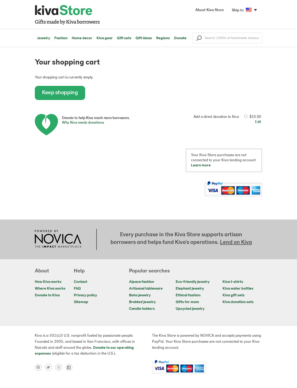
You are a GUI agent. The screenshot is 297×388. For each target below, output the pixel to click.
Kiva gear (105, 38)
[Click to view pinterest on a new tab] (40, 367)
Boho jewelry (140, 295)
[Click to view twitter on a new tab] (50, 367)
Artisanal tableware (146, 289)
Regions (163, 38)
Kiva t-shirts (233, 282)
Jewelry (43, 38)
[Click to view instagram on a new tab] (60, 367)
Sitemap (81, 302)
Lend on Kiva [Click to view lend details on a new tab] (236, 242)
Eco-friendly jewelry (193, 282)
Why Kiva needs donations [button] (83, 123)
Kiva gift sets (234, 295)
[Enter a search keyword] (227, 38)
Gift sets (124, 38)
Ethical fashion (188, 295)
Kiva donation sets (238, 302)
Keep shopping (60, 93)
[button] (199, 39)
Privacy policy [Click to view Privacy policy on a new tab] (85, 295)
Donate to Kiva (47, 295)
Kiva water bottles (238, 289)
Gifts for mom (187, 302)
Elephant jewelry (190, 289)
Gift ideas (144, 38)
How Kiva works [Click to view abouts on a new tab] (48, 282)
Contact (80, 282)
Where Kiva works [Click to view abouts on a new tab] (50, 289)
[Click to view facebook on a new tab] (70, 367)
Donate (180, 38)
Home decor (82, 38)
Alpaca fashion (141, 282)
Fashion (61, 38)
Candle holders (142, 309)
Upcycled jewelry (190, 309)
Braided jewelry (142, 302)
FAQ (77, 289)
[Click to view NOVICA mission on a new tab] (58, 239)
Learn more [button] (201, 165)
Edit (258, 122)
